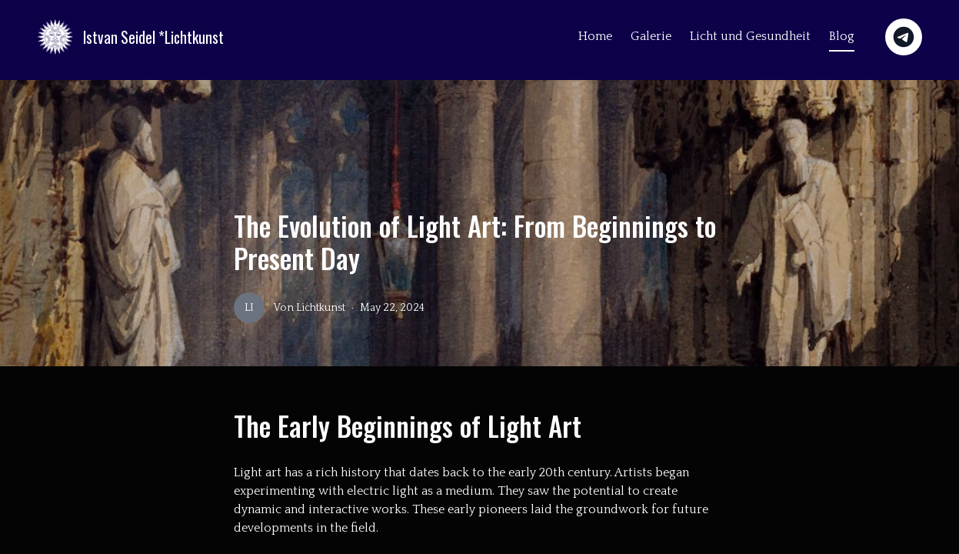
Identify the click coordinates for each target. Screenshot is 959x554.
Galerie (651, 36)
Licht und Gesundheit (750, 36)
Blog (841, 36)
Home (595, 36)
